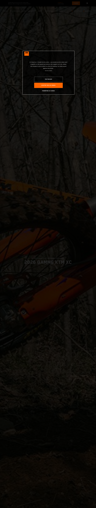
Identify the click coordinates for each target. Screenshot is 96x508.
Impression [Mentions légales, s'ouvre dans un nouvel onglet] (50, 70)
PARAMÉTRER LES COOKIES (48, 91)
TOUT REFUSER (48, 79)
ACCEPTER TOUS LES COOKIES (48, 85)
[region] (48, 73)
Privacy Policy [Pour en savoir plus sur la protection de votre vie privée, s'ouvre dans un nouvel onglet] (47, 70)
